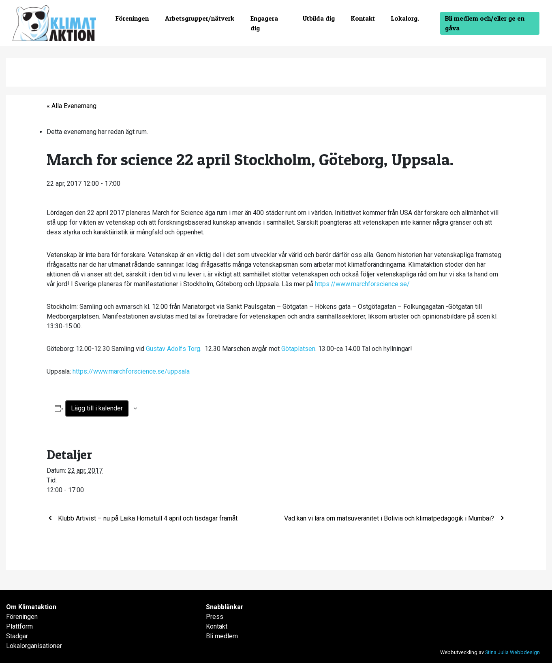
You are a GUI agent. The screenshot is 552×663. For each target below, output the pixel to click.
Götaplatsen (298, 349)
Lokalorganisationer (34, 646)
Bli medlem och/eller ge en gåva (484, 23)
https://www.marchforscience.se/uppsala (131, 371)
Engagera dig (264, 23)
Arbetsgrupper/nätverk (199, 18)
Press (214, 616)
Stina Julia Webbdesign (512, 652)
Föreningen (132, 18)
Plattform (19, 626)
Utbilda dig (319, 18)
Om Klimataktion (31, 607)
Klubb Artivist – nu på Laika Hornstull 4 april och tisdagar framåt (146, 518)
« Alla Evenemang (71, 106)
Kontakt (363, 18)
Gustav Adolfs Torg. (174, 349)
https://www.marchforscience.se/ (362, 284)
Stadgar (17, 636)
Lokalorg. (405, 18)
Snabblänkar (225, 607)
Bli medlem (222, 636)
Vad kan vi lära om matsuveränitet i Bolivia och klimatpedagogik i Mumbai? (390, 518)
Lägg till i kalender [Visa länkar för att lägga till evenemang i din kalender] (97, 408)
